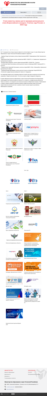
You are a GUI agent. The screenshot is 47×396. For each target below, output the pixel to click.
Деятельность (8, 374)
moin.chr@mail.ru (10, 389)
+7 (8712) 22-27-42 (10, 386)
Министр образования (9, 372)
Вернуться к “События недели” (9, 91)
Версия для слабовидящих (21, 394)
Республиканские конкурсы (34, 374)
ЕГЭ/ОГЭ (30, 372)
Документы (7, 376)
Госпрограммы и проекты (10, 378)
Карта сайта (6, 394)
